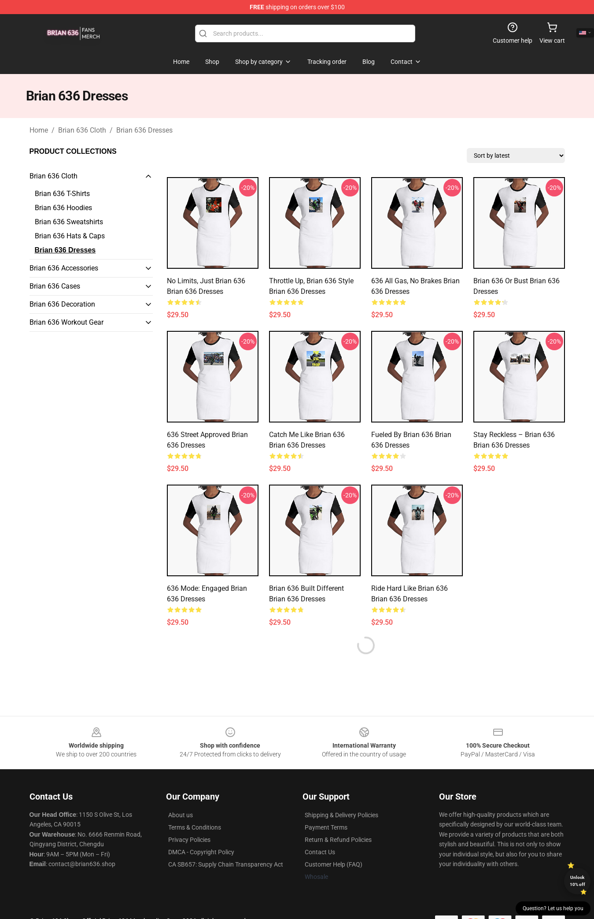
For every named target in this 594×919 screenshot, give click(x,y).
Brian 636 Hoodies (63, 208)
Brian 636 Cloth (82, 130)
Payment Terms (326, 827)
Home (39, 130)
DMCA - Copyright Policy (201, 852)
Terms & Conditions (194, 827)
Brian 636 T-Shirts (62, 193)
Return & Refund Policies (338, 839)
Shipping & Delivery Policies (341, 815)
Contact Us (320, 852)
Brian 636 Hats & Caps (70, 236)
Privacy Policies (189, 839)
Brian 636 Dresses (144, 130)
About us (180, 815)
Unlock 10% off (577, 881)
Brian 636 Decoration (62, 304)
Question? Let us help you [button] (553, 908)
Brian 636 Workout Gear (66, 322)
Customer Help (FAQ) (333, 864)
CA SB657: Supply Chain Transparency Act (225, 864)
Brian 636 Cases (55, 286)
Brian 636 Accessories (64, 268)
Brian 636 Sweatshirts (69, 222)
